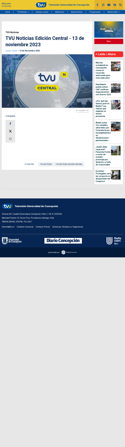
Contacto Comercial (25, 227)
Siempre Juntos (42, 12)
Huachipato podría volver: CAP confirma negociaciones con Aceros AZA (103, 89)
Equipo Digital (11, 51)
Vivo (109, 41)
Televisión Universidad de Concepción (30, 206)
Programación (94, 12)
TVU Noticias (22, 12)
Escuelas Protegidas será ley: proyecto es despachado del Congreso (103, 176)
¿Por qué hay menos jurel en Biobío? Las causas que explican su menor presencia (102, 108)
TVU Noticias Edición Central (69, 164)
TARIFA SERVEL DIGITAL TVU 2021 (17, 222)
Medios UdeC (112, 12)
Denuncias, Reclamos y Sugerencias (67, 227)
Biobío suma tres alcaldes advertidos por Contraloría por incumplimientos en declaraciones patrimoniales (103, 132)
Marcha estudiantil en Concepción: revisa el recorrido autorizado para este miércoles (103, 70)
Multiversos (59, 12)
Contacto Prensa (43, 227)
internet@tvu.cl (8, 227)
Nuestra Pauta (76, 12)
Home (7, 12)
